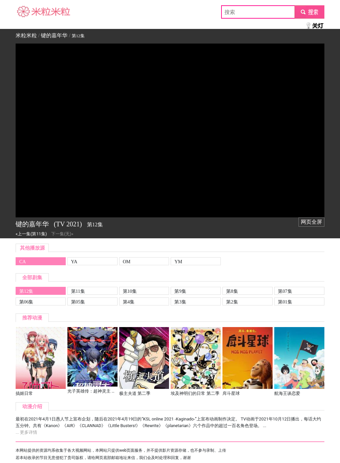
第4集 (128, 301)
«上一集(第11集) (31, 233)
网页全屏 (311, 222)
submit (309, 12)
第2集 (232, 301)
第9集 (180, 291)
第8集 (232, 291)
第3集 (180, 301)
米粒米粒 (26, 12)
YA (74, 261)
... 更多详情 (26, 432)
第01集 (285, 301)
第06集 (26, 301)
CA (22, 261)
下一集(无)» (62, 233)
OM (126, 261)
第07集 (285, 291)
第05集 (78, 301)
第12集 (26, 291)
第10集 (130, 291)
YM (178, 261)
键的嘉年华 (54, 35)
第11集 (78, 291)
